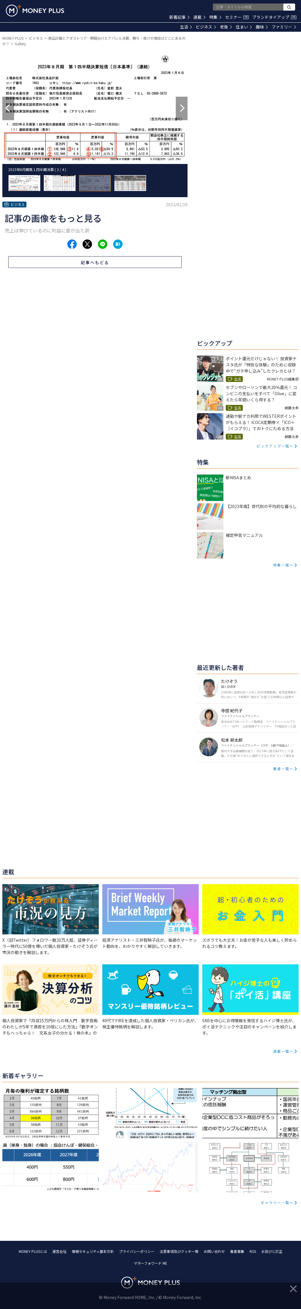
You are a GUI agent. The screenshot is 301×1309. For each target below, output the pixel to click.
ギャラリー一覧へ (277, 1202)
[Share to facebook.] (72, 244)
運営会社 (59, 1251)
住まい (244, 27)
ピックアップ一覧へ (275, 445)
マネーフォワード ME (150, 1263)
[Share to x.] (87, 244)
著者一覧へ (283, 768)
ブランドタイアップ (274, 17)
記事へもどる (95, 262)
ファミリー (284, 27)
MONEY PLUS (13, 38)
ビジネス (206, 27)
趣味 (262, 27)
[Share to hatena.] (118, 244)
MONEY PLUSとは (33, 1251)
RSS (253, 1251)
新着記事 (179, 17)
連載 (199, 17)
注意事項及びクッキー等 (179, 1251)
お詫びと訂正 (271, 1251)
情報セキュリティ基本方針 (93, 1251)
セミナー (237, 17)
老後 (226, 27)
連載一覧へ (283, 1051)
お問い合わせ (214, 1251)
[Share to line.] (102, 244)
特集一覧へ (283, 564)
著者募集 (237, 1251)
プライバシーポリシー (136, 1251)
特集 (215, 17)
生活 (186, 27)
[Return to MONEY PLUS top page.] (35, 10)
